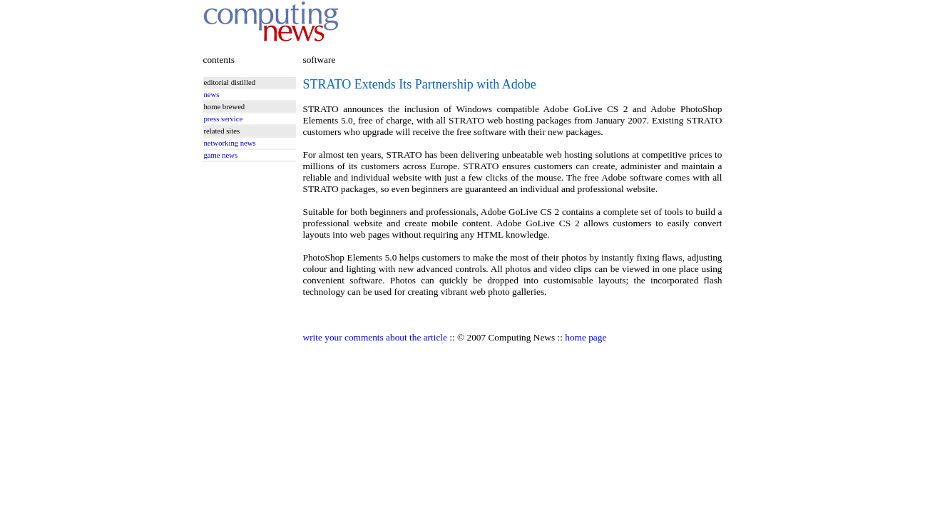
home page (585, 337)
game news (221, 155)
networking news (230, 143)
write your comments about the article (375, 337)
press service (223, 119)
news (212, 95)
